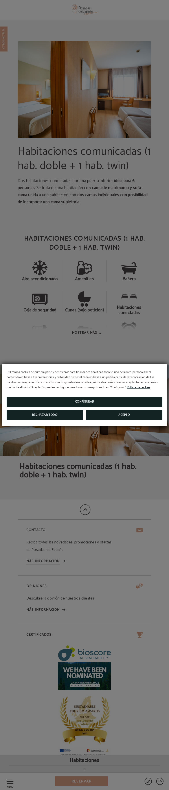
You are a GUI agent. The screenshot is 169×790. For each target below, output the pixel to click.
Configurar (84, 401)
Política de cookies (138, 387)
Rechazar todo (45, 415)
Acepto (124, 415)
